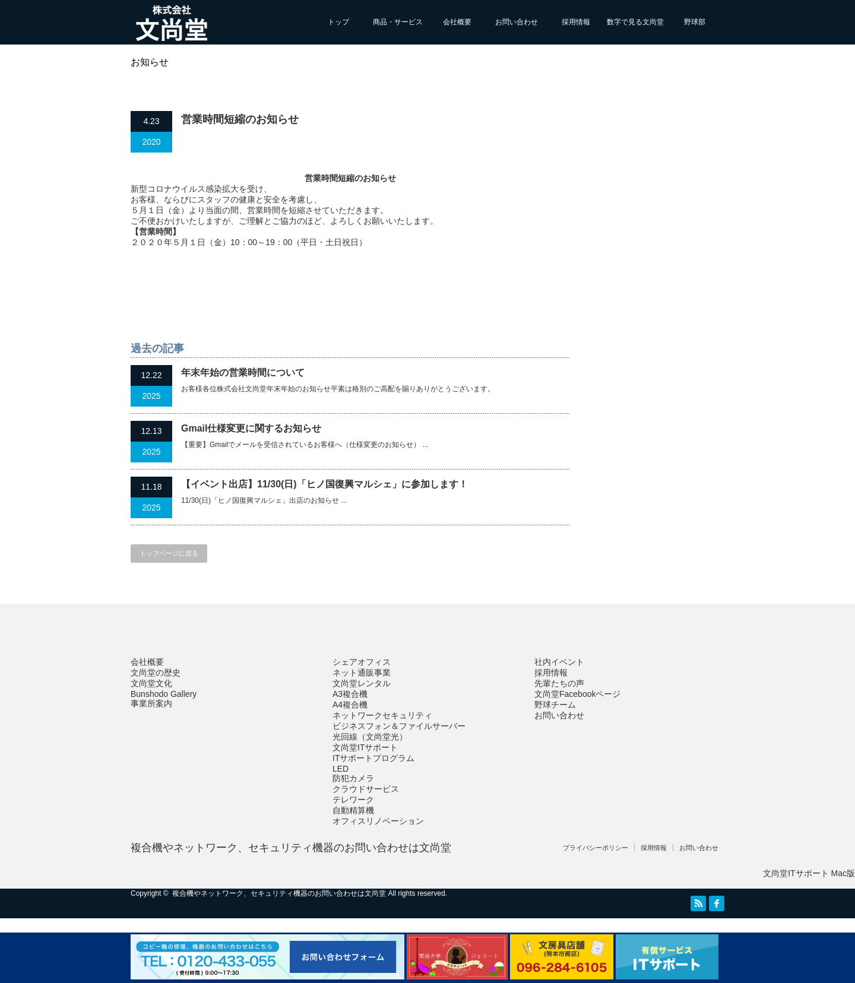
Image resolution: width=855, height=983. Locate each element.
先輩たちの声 (559, 683)
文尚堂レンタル (361, 683)
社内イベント (559, 662)
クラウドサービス (365, 789)
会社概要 (457, 22)
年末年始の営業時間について (243, 372)
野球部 (694, 22)
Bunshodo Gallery (164, 694)
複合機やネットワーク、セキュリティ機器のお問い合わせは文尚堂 (291, 848)
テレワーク (353, 799)
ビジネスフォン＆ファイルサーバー (399, 726)
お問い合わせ (516, 22)
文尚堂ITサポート (365, 747)
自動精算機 (353, 810)
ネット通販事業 (361, 672)
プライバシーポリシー (595, 847)
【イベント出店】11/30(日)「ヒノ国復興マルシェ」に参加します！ (324, 484)
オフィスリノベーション (378, 821)
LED (340, 768)
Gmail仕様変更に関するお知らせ (251, 428)
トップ (338, 22)
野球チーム (555, 704)
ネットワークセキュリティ (382, 715)
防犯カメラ (353, 778)
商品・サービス (398, 22)
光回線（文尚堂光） (369, 736)
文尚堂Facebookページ (577, 694)
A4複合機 (350, 704)
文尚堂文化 (151, 683)
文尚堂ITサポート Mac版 (809, 873)
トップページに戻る (169, 553)
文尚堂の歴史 (155, 672)
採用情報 (576, 22)
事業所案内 (151, 703)
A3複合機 (350, 694)
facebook (716, 903)
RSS (698, 903)
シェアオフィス (361, 662)
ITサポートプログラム (373, 758)
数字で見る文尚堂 (635, 22)
